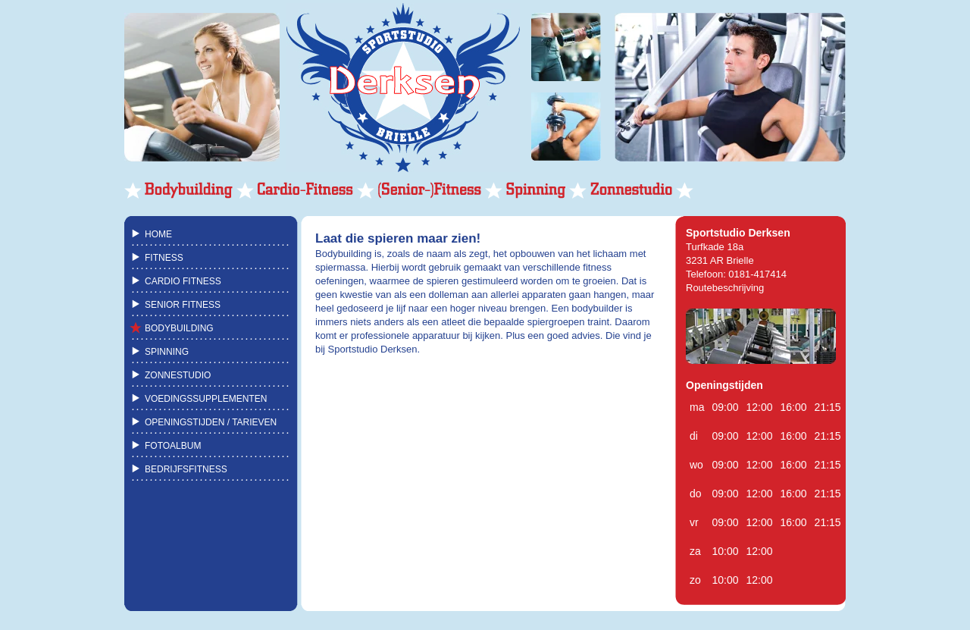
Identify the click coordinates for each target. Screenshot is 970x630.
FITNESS (164, 257)
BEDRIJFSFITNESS (186, 469)
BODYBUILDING (179, 328)
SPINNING (167, 351)
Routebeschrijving (725, 287)
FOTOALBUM (173, 445)
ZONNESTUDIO (178, 375)
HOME (158, 234)
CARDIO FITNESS (183, 281)
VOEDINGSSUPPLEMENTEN (206, 398)
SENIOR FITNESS (183, 304)
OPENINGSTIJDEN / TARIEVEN (211, 422)
